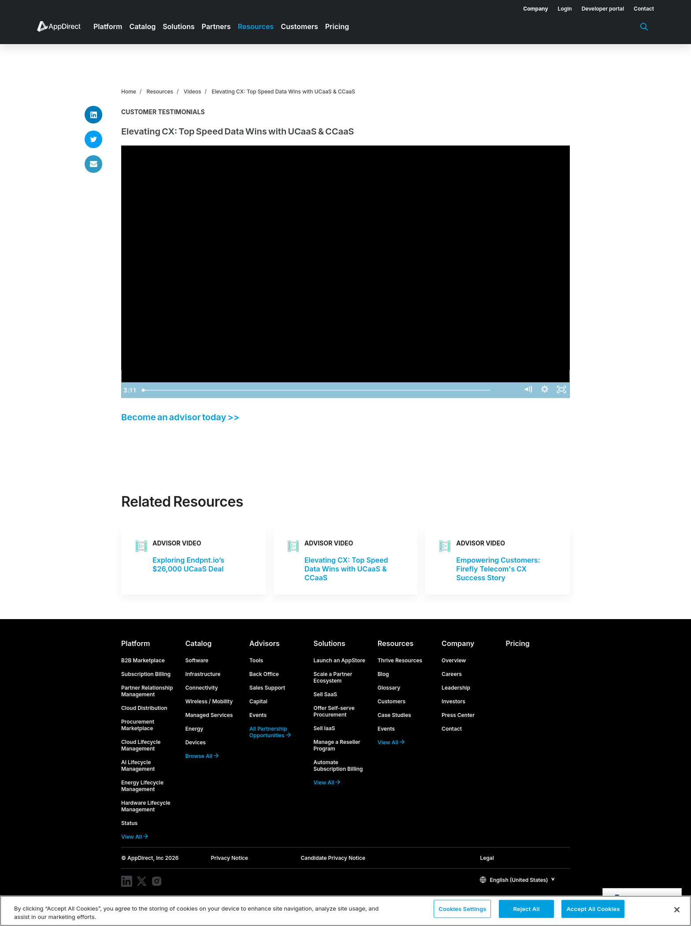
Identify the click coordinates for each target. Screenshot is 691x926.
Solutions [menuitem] (178, 26)
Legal (487, 858)
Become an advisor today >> (180, 417)
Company (458, 643)
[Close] (677, 909)
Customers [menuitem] (299, 26)
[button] (517, 879)
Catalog (198, 643)
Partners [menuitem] (216, 26)
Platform (135, 643)
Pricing (518, 643)
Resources (160, 91)
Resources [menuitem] (256, 26)
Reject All (526, 910)
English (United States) (514, 880)
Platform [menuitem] (107, 26)
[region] (345, 911)
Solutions (329, 643)
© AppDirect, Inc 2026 (149, 858)
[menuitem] (530, 7)
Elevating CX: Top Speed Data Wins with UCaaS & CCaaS (283, 91)
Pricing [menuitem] (337, 26)
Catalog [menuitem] (142, 26)
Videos (192, 91)
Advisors (264, 643)
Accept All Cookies (593, 910)
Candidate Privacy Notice (333, 858)
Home (128, 91)
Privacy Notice (229, 858)
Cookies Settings (462, 910)
